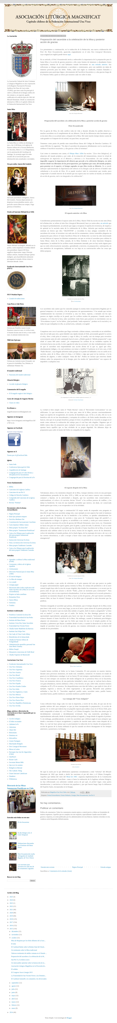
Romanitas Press (14, 597)
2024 (11, 900)
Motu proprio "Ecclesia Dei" (18, 528)
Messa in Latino (14, 749)
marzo (14, 1002)
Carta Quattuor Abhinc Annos (19, 525)
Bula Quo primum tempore (18, 516)
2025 (11, 897)
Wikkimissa (13, 779)
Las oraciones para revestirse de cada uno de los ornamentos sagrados (26, 866)
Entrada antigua (106, 867)
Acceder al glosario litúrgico (18, 384)
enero (14, 1008)
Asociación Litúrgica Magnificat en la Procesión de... (28, 966)
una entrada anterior (99, 64)
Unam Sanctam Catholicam (18, 773)
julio (13, 989)
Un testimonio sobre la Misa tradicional (24, 950)
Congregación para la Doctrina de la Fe (22, 477)
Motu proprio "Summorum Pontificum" (22, 530)
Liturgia (73, 795)
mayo (14, 995)
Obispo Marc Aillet (76, 153)
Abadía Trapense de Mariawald (19, 655)
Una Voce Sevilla (14, 706)
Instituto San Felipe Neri (17, 631)
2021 (11, 909)
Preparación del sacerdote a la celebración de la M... (28, 956)
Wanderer (12, 776)
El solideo (14, 969)
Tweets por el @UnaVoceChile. (17, 455)
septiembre (15, 983)
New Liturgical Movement (17, 746)
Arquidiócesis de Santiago (17, 470)
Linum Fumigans (14, 741)
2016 (11, 925)
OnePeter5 (12, 757)
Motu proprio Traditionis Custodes (20, 545)
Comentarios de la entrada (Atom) (61, 871)
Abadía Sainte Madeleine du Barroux (21, 628)
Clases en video (14, 403)
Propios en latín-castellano (17, 594)
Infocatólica (13, 738)
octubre (14, 938)
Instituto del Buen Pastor (17, 620)
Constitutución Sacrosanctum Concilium (22, 522)
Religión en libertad (15, 768)
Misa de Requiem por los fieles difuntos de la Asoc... (28, 940)
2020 (11, 913)
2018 (11, 919)
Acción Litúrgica (14, 719)
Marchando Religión (16, 744)
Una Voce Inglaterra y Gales (18, 692)
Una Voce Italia (14, 689)
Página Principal (77, 867)
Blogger (69, 1018)
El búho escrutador (15, 721)
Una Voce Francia (15, 681)
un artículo (104, 223)
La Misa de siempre (15, 579)
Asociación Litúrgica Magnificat (14, 431)
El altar (13, 944)
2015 (11, 929)
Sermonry (12, 603)
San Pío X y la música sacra (20, 960)
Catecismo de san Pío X (17, 492)
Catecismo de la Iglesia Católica (19, 489)
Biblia (11, 487)
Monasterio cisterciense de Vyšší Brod (21, 652)
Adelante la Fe (14, 724)
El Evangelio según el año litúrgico (20, 393)
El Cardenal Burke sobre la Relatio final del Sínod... (28, 947)
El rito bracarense (23, 822)
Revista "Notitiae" (15, 503)
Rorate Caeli (13, 759)
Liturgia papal (13, 585)
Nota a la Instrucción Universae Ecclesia (22, 543)
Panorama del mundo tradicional (19, 375)
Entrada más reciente (47, 867)
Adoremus (12, 727)
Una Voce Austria (15, 672)
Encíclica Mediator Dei (16, 519)
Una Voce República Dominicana (20, 703)
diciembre (15, 931)
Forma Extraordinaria (53, 795)
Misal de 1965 (71, 777)
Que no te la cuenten (16, 765)
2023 (11, 903)
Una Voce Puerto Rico (16, 700)
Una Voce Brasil (14, 675)
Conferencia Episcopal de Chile (19, 467)
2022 (11, 906)
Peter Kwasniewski (82, 795)
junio (13, 992)
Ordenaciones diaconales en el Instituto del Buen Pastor (26, 845)
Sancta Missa (13, 600)
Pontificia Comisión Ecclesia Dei (20, 615)
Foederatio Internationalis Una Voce (21, 664)
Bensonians (13, 732)
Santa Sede (12, 464)
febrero (14, 1005)
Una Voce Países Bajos (16, 697)
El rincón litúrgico (15, 576)
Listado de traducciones (17, 298)
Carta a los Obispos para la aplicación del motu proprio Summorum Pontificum (21, 535)
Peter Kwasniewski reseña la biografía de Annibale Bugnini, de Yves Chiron (26, 856)
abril (13, 999)
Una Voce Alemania (15, 667)
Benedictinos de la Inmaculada (19, 637)
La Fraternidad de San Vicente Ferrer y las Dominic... (28, 976)
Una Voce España (15, 683)
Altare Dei (12, 730)
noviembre (15, 934)
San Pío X (92, 795)
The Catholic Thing (15, 771)
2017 (11, 922)
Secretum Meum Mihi (16, 762)
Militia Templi (14, 649)
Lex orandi (12, 582)
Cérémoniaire (13, 569)
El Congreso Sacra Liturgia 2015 (22, 972)
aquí (69, 54)
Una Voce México (15, 694)
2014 (11, 1012)
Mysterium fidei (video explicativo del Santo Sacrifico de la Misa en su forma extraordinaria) (21, 589)
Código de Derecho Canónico (18, 495)
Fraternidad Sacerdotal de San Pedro (21, 617)
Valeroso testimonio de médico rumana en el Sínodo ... (29, 953)
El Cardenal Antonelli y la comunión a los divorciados (28, 979)
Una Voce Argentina (15, 669)
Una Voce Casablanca (16, 678)
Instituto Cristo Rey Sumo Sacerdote (21, 623)
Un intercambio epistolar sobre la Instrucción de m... (28, 963)
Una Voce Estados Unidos (17, 686)
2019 (11, 916)
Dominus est (13, 735)
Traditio (11, 605)
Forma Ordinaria (66, 795)
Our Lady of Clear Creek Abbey (19, 634)
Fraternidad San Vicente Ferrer (19, 626)
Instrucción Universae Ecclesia (19, 540)
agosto (14, 986)
